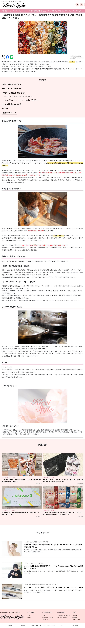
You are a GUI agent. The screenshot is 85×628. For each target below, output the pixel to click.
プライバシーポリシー (36, 625)
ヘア (29, 615)
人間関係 (75, 617)
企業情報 (10, 625)
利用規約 (23, 625)
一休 (44, 615)
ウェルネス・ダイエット (17, 11)
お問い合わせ (75, 625)
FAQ (62, 625)
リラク (29, 617)
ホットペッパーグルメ (48, 617)
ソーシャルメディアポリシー (48, 625)
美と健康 (4, 11)
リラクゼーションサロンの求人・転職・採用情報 (63, 616)
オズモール (45, 619)
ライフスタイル (76, 619)
